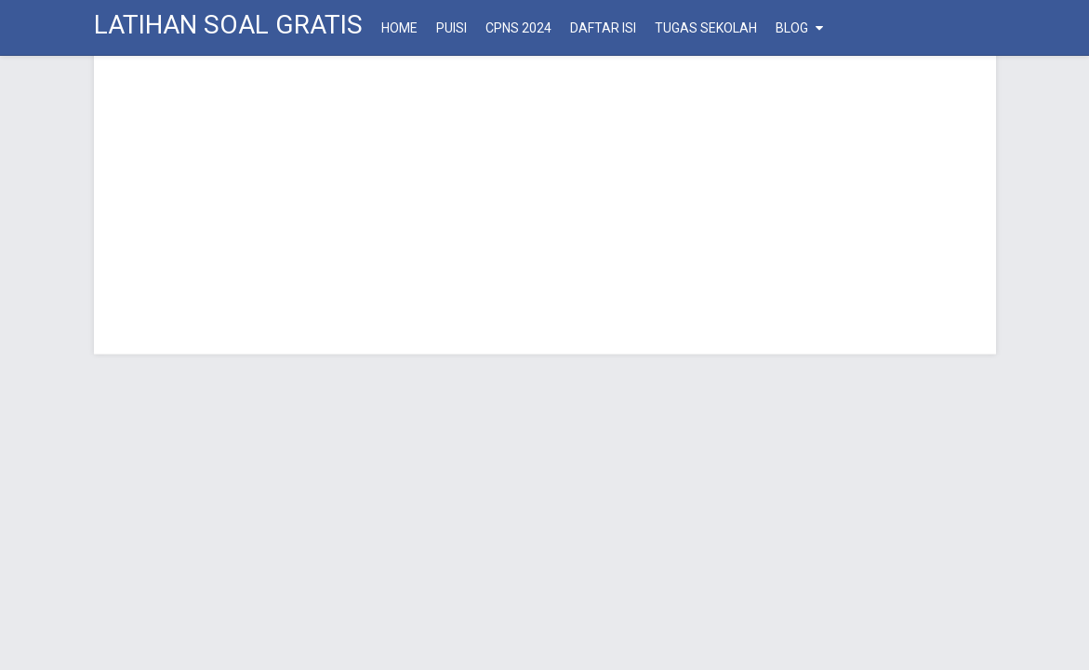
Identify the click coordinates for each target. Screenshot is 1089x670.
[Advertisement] (545, 204)
